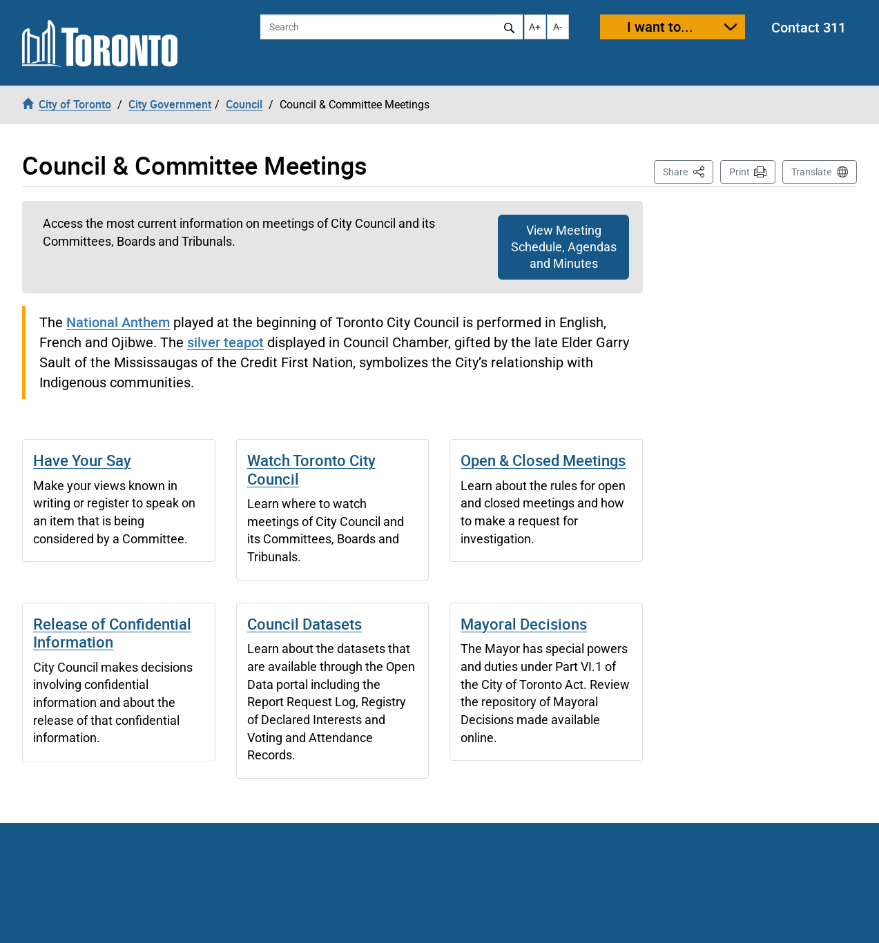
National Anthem (118, 322)
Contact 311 (808, 27)
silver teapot (225, 342)
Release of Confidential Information (112, 633)
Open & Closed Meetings (543, 460)
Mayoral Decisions (524, 624)
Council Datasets (304, 624)
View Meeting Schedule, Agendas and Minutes (564, 247)
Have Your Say (82, 460)
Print (739, 171)
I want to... (660, 26)
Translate (811, 171)
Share (688, 170)
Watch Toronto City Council (311, 469)
